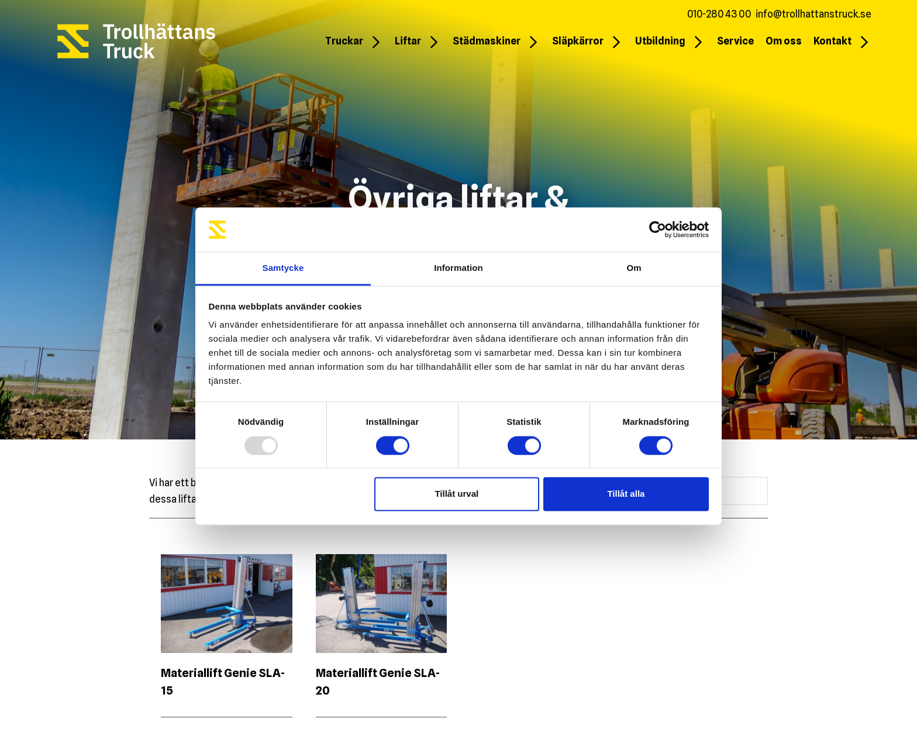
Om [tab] (633, 268)
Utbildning (660, 41)
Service (735, 41)
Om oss (784, 41)
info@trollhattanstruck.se (813, 14)
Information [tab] (458, 268)
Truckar (344, 41)
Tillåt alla (625, 494)
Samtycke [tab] (283, 268)
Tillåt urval (456, 494)
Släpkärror (578, 41)
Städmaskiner (486, 41)
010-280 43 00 (719, 14)
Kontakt (832, 41)
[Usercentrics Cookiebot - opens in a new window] (657, 229)
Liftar (408, 41)
